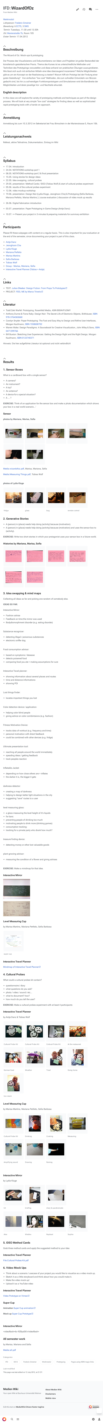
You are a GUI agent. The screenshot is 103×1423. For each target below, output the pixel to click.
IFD (6, 1362)
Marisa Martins (13, 255)
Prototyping (61, 1362)
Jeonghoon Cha (13, 245)
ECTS (18, 26)
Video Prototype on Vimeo (15, 1296)
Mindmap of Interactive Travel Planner (21, 967)
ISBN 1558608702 (33, 324)
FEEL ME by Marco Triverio (28, 291)
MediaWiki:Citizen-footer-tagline (30, 1407)
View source (77, 9)
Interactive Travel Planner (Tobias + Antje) (25, 269)
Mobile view (50, 1398)
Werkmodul (8, 19)
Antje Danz (11, 242)
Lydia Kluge (11, 249)
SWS (26, 26)
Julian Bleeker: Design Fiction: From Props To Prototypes (38, 288)
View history (84, 9)
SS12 (16, 1362)
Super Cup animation (24, 1308)
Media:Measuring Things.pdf (17, 474)
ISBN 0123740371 (25, 338)
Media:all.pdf (9, 1350)
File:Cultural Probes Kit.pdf (16, 1260)
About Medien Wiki (53, 1390)
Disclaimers (50, 1394)
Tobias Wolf (11, 262)
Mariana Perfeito (13, 252)
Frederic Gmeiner (23, 23)
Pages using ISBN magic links (82, 1362)
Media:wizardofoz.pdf (13, 468)
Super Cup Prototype (21, 1313)
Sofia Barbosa (12, 259)
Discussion (90, 9)
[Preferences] (93, 1419)
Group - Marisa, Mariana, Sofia (20, 266)
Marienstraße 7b (15, 33)
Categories (7, 1357)
